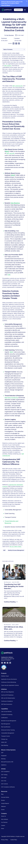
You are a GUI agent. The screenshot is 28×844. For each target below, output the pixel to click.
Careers (3, 825)
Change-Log (4, 739)
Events (2, 809)
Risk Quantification (5, 726)
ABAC (13, 175)
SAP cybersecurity (17, 85)
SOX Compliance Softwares (8, 787)
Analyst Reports (5, 803)
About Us (3, 816)
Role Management (5, 723)
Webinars (3, 806)
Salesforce (3, 765)
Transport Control (5, 736)
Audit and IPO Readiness (7, 695)
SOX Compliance (5, 771)
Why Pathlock (4, 819)
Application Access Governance (9, 679)
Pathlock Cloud (5, 676)
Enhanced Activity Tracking (8, 730)
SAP (2, 752)
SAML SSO (4, 742)
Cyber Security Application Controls (10, 685)
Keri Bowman (10, 35)
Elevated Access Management (8, 720)
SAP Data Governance (6, 704)
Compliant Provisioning (6, 714)
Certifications (4, 717)
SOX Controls (4, 783)
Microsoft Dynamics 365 (7, 761)
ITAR (8, 274)
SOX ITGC (3, 780)
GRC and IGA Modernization (8, 698)
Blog (2, 794)
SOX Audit (3, 777)
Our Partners (4, 822)
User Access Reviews (6, 711)
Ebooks (3, 800)
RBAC (7, 151)
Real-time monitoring (11, 397)
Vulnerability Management (7, 733)
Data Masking (15, 203)
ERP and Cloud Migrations (7, 692)
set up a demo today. (16, 546)
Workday (3, 758)
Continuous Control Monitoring (8, 682)
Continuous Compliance (7, 701)
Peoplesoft (3, 755)
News (2, 828)
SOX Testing (4, 774)
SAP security (10, 153)
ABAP (11, 352)
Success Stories (5, 797)
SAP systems (7, 65)
